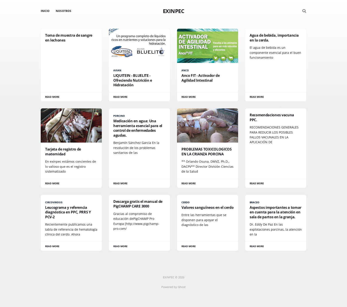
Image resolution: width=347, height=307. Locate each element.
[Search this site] (304, 11)
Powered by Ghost (173, 287)
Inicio (45, 11)
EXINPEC (173, 11)
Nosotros (63, 11)
